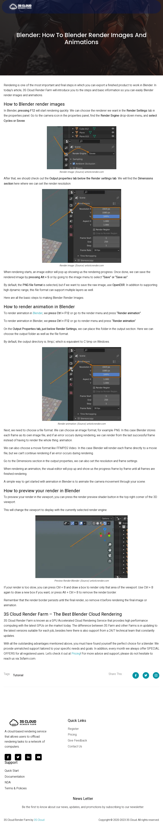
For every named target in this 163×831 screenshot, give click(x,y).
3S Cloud (39, 820)
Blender (38, 313)
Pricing (75, 653)
